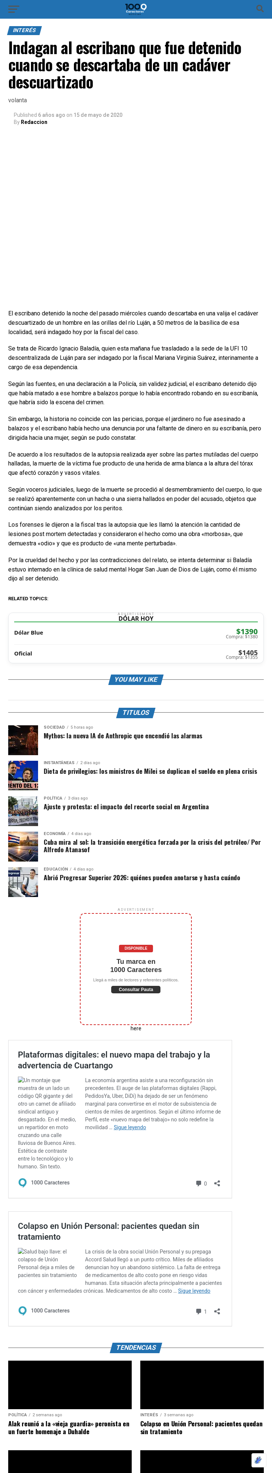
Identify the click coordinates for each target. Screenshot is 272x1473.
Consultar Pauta (136, 989)
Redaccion (34, 122)
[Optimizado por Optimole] (258, 1460)
